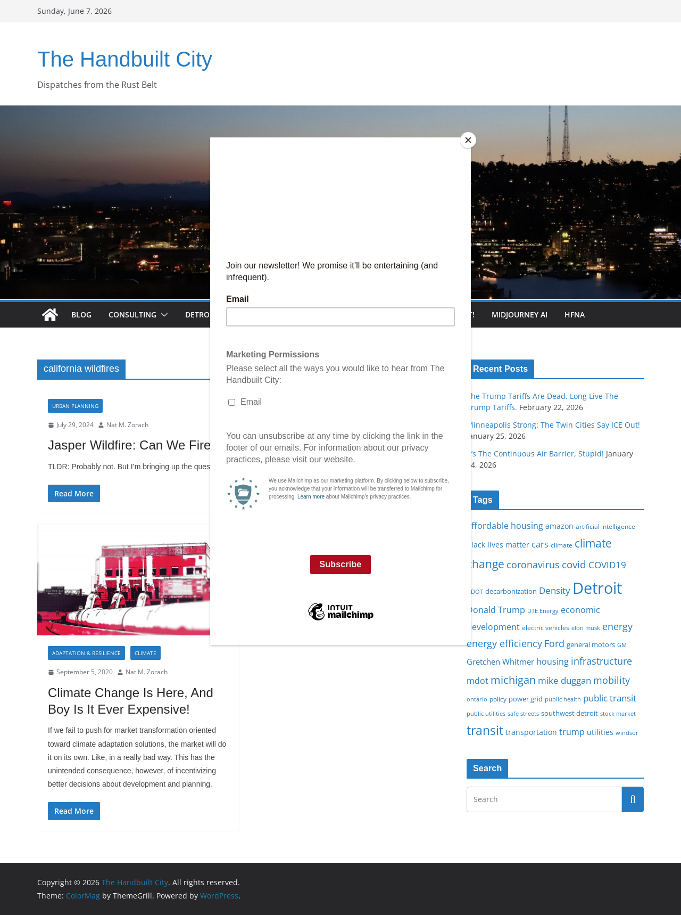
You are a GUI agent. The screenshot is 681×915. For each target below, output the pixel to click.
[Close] (468, 140)
